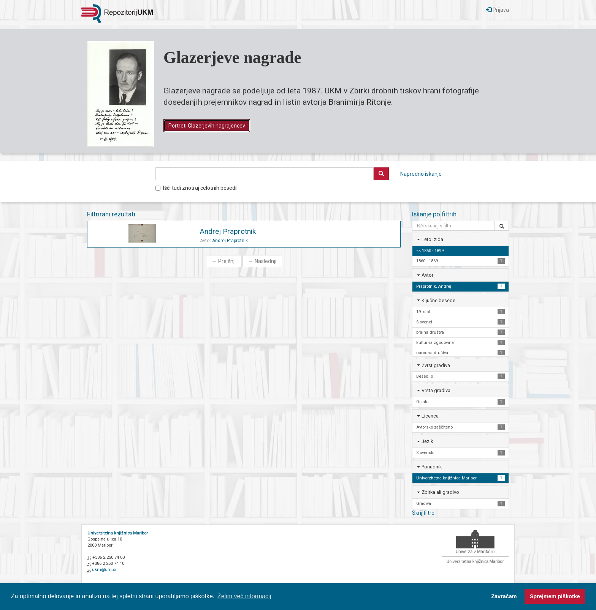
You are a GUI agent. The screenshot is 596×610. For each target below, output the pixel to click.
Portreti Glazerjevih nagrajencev (206, 126)
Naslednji (262, 261)
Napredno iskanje (421, 174)
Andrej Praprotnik (228, 231)
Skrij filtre (423, 513)
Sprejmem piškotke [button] (555, 596)
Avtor (427, 275)
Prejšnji (224, 261)
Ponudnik (432, 467)
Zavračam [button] (504, 596)
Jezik (427, 441)
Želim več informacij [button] (244, 596)
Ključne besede (438, 300)
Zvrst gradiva (436, 365)
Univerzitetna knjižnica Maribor (117, 533)
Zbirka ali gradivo (440, 492)
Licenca (430, 416)
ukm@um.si (104, 569)
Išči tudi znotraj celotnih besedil (196, 188)
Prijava (497, 10)
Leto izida (432, 239)
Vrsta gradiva (436, 390)
